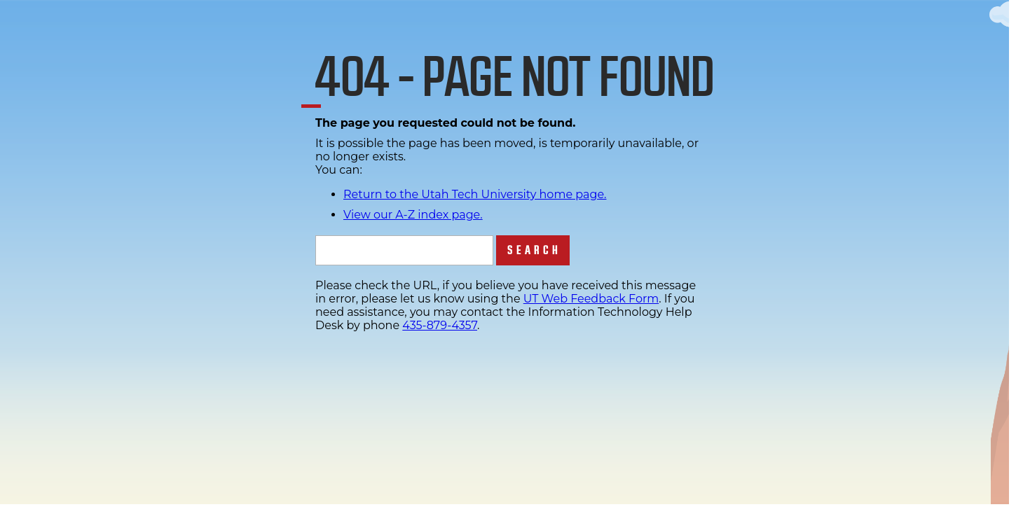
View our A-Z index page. (413, 214)
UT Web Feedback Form (591, 298)
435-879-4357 (439, 325)
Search (534, 250)
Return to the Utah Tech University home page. (475, 194)
